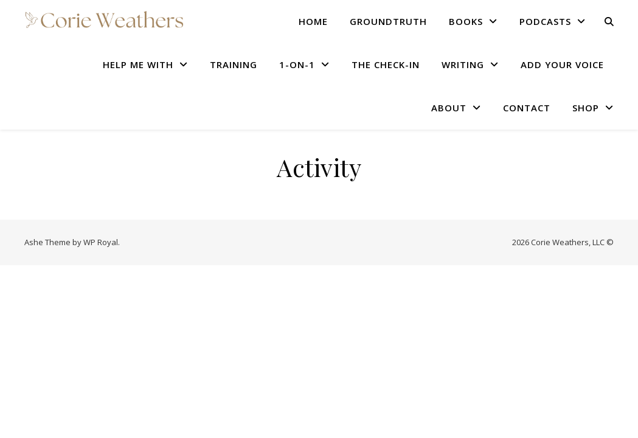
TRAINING (233, 64)
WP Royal (100, 242)
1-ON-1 (297, 64)
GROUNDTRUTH (388, 21)
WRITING (463, 64)
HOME (313, 21)
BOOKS (466, 21)
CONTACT (526, 108)
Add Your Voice (562, 64)
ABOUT (448, 108)
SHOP (585, 108)
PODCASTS (545, 21)
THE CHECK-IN (386, 64)
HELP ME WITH (138, 64)
